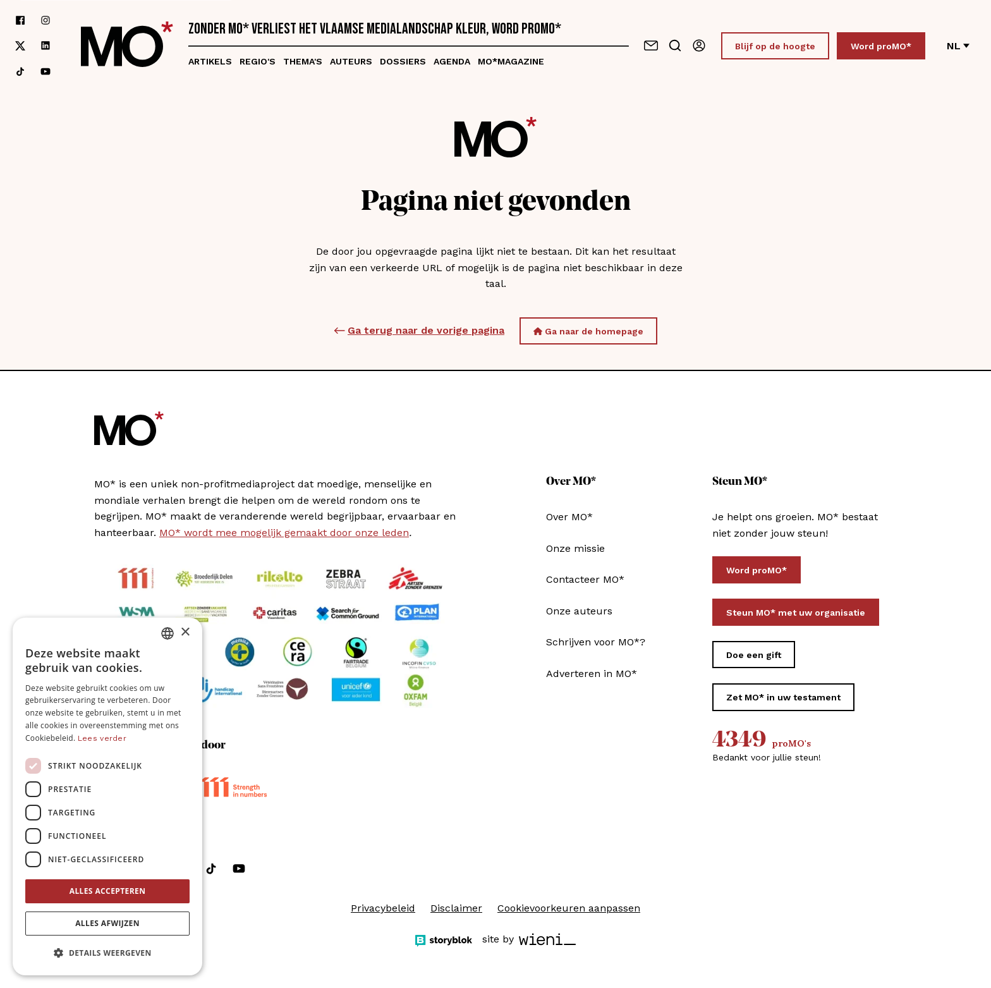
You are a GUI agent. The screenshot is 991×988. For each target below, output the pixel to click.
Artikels (210, 61)
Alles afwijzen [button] (107, 923)
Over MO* (569, 517)
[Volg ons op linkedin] (45, 45)
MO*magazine (511, 61)
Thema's (302, 61)
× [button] (185, 632)
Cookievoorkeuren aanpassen (568, 908)
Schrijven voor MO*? (595, 642)
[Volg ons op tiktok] (20, 71)
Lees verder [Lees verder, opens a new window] (102, 738)
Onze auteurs (579, 611)
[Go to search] (675, 45)
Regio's (258, 61)
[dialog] (107, 796)
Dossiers (403, 61)
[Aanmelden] (699, 45)
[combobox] (167, 633)
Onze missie (575, 548)
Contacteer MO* (585, 579)
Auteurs (351, 61)
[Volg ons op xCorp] (20, 45)
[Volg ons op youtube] (45, 71)
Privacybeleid (383, 908)
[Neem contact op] (651, 45)
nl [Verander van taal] (958, 46)
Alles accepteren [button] (108, 891)
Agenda (452, 61)
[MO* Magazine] (127, 45)
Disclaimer (456, 908)
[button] (107, 953)
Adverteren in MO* (591, 674)
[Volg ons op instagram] (45, 20)
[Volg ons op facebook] (20, 20)
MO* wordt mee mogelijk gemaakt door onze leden (284, 533)
